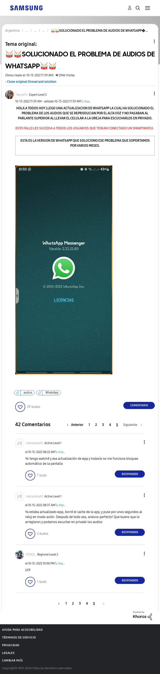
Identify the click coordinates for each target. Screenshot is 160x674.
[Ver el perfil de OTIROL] (31, 554)
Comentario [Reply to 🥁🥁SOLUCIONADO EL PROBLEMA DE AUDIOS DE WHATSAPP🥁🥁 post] (139, 405)
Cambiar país (12, 660)
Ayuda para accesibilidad (22, 630)
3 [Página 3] (103, 425)
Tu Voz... (86, 101)
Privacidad (10, 645)
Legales (8, 653)
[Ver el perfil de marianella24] (34, 443)
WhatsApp (52, 392)
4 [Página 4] (110, 425)
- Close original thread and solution (30, 82)
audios (28, 392)
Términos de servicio (19, 637)
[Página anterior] (76, 424)
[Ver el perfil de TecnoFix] (21, 95)
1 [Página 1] (89, 425)
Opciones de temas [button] (147, 41)
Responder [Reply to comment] (130, 474)
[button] (147, 93)
